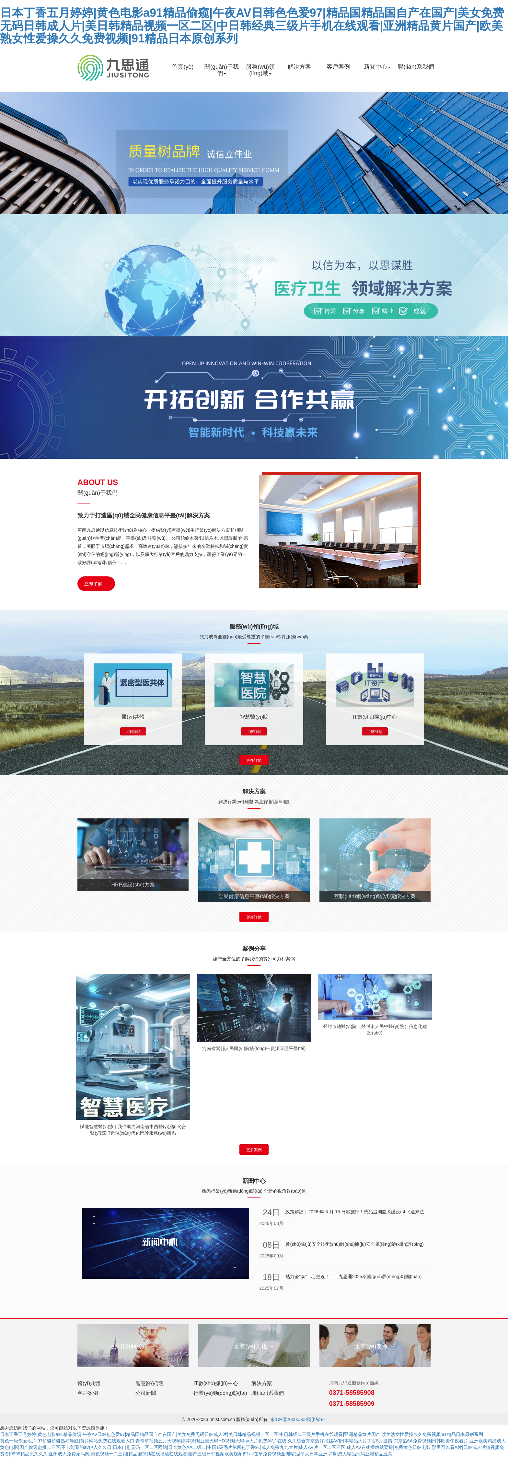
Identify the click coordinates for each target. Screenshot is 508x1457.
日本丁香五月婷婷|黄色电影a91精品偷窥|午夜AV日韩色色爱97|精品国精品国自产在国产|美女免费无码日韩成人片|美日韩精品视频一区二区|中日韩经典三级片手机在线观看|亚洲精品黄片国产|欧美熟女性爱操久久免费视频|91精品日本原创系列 (252, 25)
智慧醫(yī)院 (149, 1383)
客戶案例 (338, 67)
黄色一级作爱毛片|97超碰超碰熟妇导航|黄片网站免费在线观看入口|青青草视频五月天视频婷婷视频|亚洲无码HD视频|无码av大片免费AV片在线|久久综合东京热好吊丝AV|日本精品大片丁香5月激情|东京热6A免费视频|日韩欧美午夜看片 (234, 1440)
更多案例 (254, 1150)
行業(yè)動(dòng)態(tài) (220, 1393)
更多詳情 (254, 760)
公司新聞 (145, 1393)
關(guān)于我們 (221, 70)
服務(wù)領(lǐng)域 (260, 70)
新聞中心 (377, 67)
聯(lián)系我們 (416, 67)
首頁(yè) (182, 67)
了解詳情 (133, 731)
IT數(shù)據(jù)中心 (215, 1383)
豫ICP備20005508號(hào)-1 (298, 1419)
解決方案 (299, 67)
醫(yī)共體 (88, 1383)
